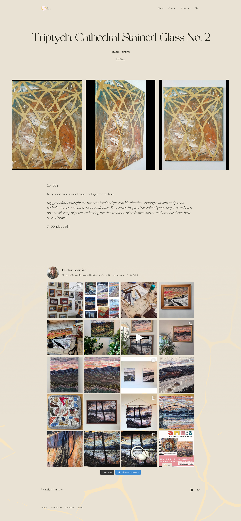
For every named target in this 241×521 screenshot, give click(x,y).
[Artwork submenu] (190, 8)
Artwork (115, 51)
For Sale (120, 58)
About (44, 507)
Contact (69, 507)
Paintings (125, 51)
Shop (80, 507)
